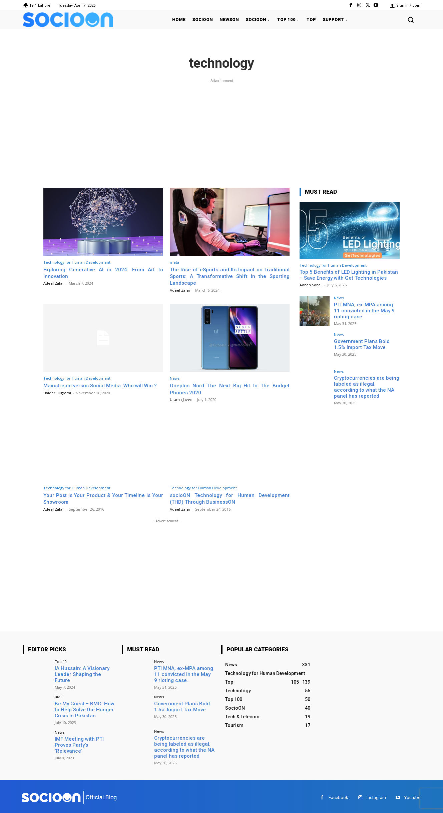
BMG (59, 696)
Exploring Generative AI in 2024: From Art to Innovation (103, 272)
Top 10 (61, 661)
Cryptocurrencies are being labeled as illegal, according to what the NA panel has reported (365, 386)
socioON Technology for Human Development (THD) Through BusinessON (230, 498)
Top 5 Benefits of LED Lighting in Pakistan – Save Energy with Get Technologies (349, 275)
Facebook (338, 795)
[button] (410, 19)
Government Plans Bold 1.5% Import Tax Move (365, 343)
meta (174, 262)
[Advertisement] (221, 131)
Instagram (376, 795)
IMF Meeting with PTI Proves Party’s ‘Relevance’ (83, 739)
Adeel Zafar (53, 283)
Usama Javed (181, 399)
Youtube (412, 795)
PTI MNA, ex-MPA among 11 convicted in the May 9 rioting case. (366, 310)
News (174, 378)
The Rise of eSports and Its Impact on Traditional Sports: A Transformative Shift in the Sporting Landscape (230, 276)
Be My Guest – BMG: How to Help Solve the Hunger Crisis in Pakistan (84, 708)
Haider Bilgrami (57, 399)
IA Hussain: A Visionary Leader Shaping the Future (83, 670)
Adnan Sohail (311, 284)
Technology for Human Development (76, 262)
